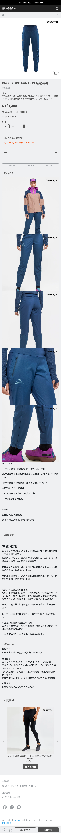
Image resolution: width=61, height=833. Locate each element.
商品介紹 (11, 165)
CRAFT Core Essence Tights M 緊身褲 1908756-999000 (30, 757)
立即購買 (48, 829)
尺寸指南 (32, 786)
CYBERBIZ (6, 823)
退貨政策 (14, 786)
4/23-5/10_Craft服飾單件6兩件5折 (19, 142)
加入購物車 (25, 829)
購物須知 (5, 786)
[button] (57, 741)
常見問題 (23, 786)
